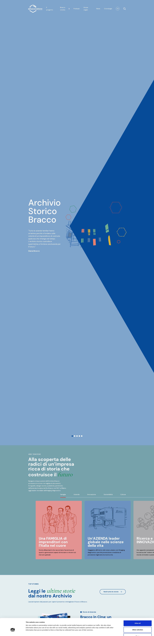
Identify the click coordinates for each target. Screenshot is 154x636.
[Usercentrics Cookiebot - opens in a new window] (12, 632)
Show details (103, 632)
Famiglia (63, 494)
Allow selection (137, 618)
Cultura (123, 494)
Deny (137, 624)
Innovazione (91, 494)
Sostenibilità (108, 494)
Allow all (138, 612)
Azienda (76, 494)
